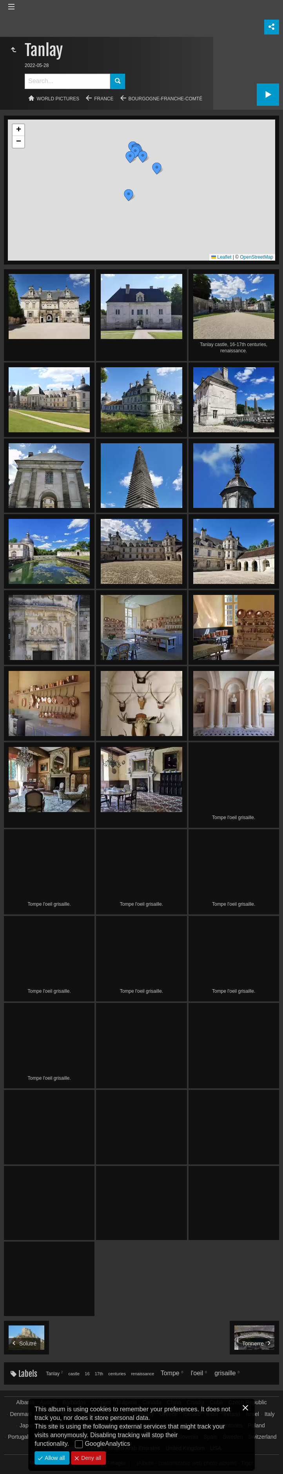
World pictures (58, 99)
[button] (128, 195)
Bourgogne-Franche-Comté (166, 99)
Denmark (21, 1414)
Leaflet (221, 257)
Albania (25, 1402)
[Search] (67, 81)
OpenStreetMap (256, 257)
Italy (270, 1414)
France (103, 99)
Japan (27, 1425)
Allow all (54, 1458)
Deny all (90, 1458)
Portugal (18, 1437)
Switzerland (262, 1437)
